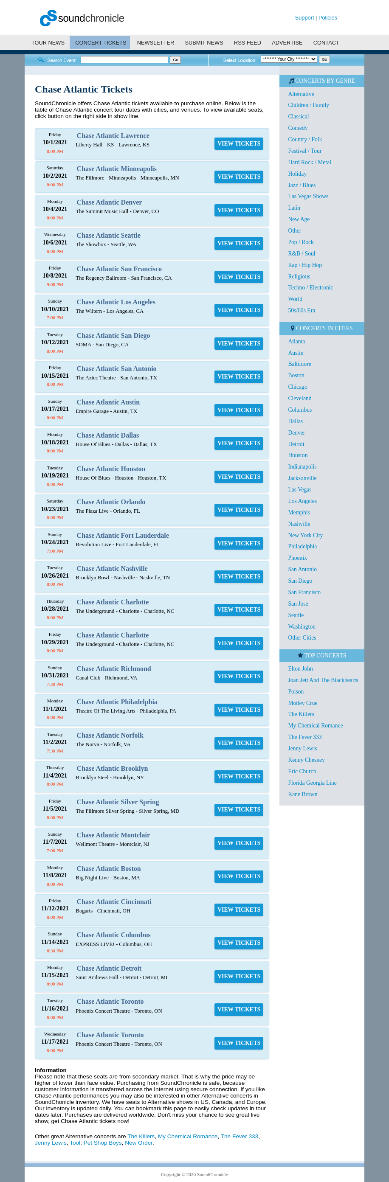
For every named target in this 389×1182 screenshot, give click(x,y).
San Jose (298, 604)
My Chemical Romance (188, 1136)
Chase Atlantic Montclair (113, 835)
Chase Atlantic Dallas (108, 435)
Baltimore (299, 364)
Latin (294, 208)
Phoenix (297, 558)
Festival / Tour (304, 151)
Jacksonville (302, 478)
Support (304, 17)
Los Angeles (302, 501)
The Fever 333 (239, 1136)
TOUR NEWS (48, 42)
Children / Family (308, 105)
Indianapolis (302, 466)
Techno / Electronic (310, 287)
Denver (296, 433)
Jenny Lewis (51, 1143)
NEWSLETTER (155, 42)
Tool (75, 1143)
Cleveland (299, 398)
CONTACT (326, 42)
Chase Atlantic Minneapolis (117, 168)
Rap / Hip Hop (305, 265)
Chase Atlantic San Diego (113, 335)
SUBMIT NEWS (204, 42)
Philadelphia (302, 546)
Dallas (295, 421)
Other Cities (302, 638)
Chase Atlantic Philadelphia (117, 701)
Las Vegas (299, 489)
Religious (299, 276)
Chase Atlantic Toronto (110, 1001)
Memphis (299, 512)
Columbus (300, 410)
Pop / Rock (300, 242)
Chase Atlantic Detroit (109, 968)
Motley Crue (302, 703)
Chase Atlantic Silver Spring (118, 802)
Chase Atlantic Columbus (114, 934)
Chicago (297, 387)
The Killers (141, 1136)
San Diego (300, 581)
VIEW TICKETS (238, 143)
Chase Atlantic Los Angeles (116, 302)
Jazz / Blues (302, 185)
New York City (305, 535)
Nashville (299, 524)
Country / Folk (305, 139)
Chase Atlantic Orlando (111, 501)
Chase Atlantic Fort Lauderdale (123, 535)
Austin (295, 353)
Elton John (300, 668)
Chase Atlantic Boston (109, 868)
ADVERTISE (287, 42)
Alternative (301, 94)
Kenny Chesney (306, 760)
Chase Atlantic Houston (111, 468)
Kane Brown (302, 794)
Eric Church (302, 771)
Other (294, 230)
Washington (302, 626)
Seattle (296, 615)
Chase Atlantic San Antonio (117, 368)
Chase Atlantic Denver (109, 202)
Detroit (296, 444)
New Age (299, 219)
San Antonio (302, 569)
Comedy (297, 128)
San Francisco (304, 592)
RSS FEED (247, 42)
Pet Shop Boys (103, 1143)
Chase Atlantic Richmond (114, 668)
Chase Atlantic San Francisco (119, 268)
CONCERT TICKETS (100, 42)
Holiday (297, 174)
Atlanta (296, 341)
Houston (297, 455)
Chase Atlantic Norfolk (110, 735)
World (295, 299)
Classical (298, 116)
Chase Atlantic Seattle (109, 235)
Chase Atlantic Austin (108, 402)
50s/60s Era (301, 310)
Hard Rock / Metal (309, 162)
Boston (296, 375)
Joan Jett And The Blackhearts (323, 680)
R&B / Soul (301, 253)
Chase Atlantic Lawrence (113, 135)
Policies (328, 17)
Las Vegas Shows (308, 196)
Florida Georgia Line (312, 783)
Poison (296, 691)
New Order (138, 1143)
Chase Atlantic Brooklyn (112, 768)
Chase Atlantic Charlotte (113, 602)
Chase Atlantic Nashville (112, 568)
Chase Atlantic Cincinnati (114, 901)
